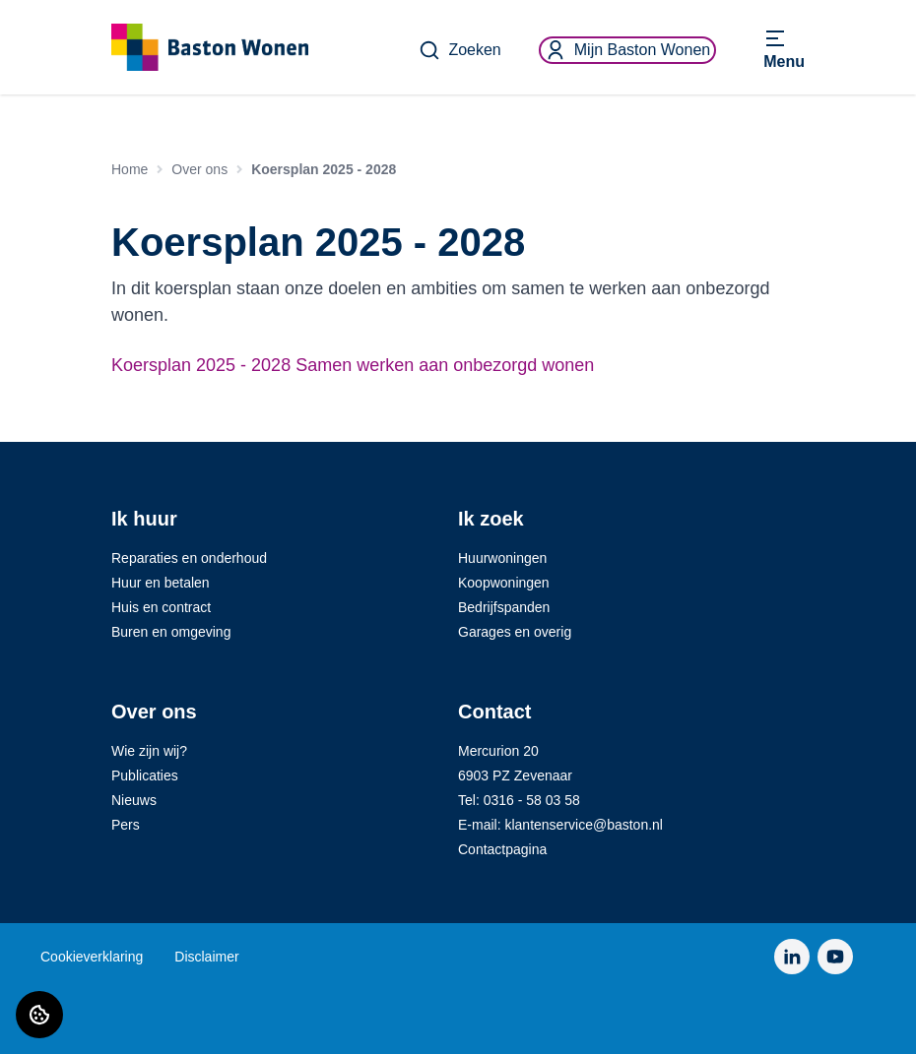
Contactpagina (502, 849)
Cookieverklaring (91, 956)
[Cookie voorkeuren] (39, 1014)
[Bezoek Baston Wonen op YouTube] (835, 956)
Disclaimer (206, 956)
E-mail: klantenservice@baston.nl (560, 825)
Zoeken (459, 50)
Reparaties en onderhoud (189, 558)
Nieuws (134, 800)
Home (129, 169)
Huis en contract (161, 607)
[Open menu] (784, 50)
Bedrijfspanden (504, 607)
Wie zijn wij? (149, 751)
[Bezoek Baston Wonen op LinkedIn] (792, 956)
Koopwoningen (504, 582)
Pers (125, 825)
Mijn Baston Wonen (627, 50)
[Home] (209, 47)
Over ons (199, 169)
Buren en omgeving (170, 632)
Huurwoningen (502, 558)
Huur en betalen (160, 582)
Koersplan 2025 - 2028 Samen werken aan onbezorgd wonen (352, 365)
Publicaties (144, 775)
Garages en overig (514, 632)
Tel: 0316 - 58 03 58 (519, 800)
